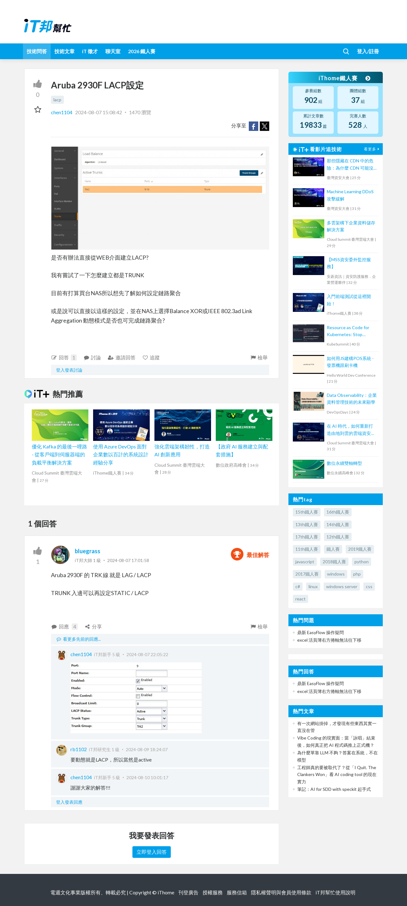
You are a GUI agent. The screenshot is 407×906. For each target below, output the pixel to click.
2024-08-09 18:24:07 (147, 749)
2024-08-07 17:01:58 (128, 560)
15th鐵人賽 (306, 512)
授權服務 (213, 892)
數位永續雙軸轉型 (344, 463)
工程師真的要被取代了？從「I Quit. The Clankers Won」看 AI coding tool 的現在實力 (336, 774)
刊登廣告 (188, 892)
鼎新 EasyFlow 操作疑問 (320, 632)
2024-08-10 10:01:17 (147, 777)
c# (297, 586)
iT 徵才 (90, 51)
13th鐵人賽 (306, 524)
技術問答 (37, 51)
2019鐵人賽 (359, 549)
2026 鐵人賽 (141, 51)
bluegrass (87, 551)
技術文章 (64, 51)
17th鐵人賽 (306, 536)
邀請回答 (122, 357)
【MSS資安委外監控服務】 (349, 263)
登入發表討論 (69, 370)
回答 (64, 357)
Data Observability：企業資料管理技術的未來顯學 (352, 398)
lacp (57, 99)
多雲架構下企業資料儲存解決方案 (351, 226)
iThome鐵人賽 (344, 78)
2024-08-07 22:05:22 (147, 654)
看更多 (372, 149)
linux (313, 586)
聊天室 (112, 51)
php (357, 574)
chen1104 (62, 112)
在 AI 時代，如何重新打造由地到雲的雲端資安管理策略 (351, 430)
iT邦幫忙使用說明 (335, 892)
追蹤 (151, 357)
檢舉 (259, 357)
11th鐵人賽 (306, 549)
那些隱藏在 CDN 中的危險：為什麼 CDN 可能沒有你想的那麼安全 (350, 165)
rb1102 (78, 749)
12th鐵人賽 (337, 536)
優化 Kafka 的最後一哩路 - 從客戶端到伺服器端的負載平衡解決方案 (59, 454)
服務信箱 (237, 892)
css (369, 586)
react (300, 598)
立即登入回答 (152, 852)
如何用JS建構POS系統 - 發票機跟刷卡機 (350, 362)
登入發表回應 (69, 802)
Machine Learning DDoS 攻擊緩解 (350, 195)
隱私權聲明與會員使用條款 (281, 892)
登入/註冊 (368, 51)
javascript (304, 561)
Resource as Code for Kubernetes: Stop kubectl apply (348, 331)
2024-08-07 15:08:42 (98, 112)
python (361, 561)
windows (336, 574)
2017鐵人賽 (307, 574)
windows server (341, 586)
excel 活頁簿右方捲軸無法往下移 (329, 640)
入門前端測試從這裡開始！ (349, 300)
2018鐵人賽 (334, 561)
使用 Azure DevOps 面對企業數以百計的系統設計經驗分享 (120, 454)
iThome (166, 892)
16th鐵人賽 (337, 512)
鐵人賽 (333, 549)
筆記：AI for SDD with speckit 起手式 (334, 789)
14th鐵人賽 (337, 524)
